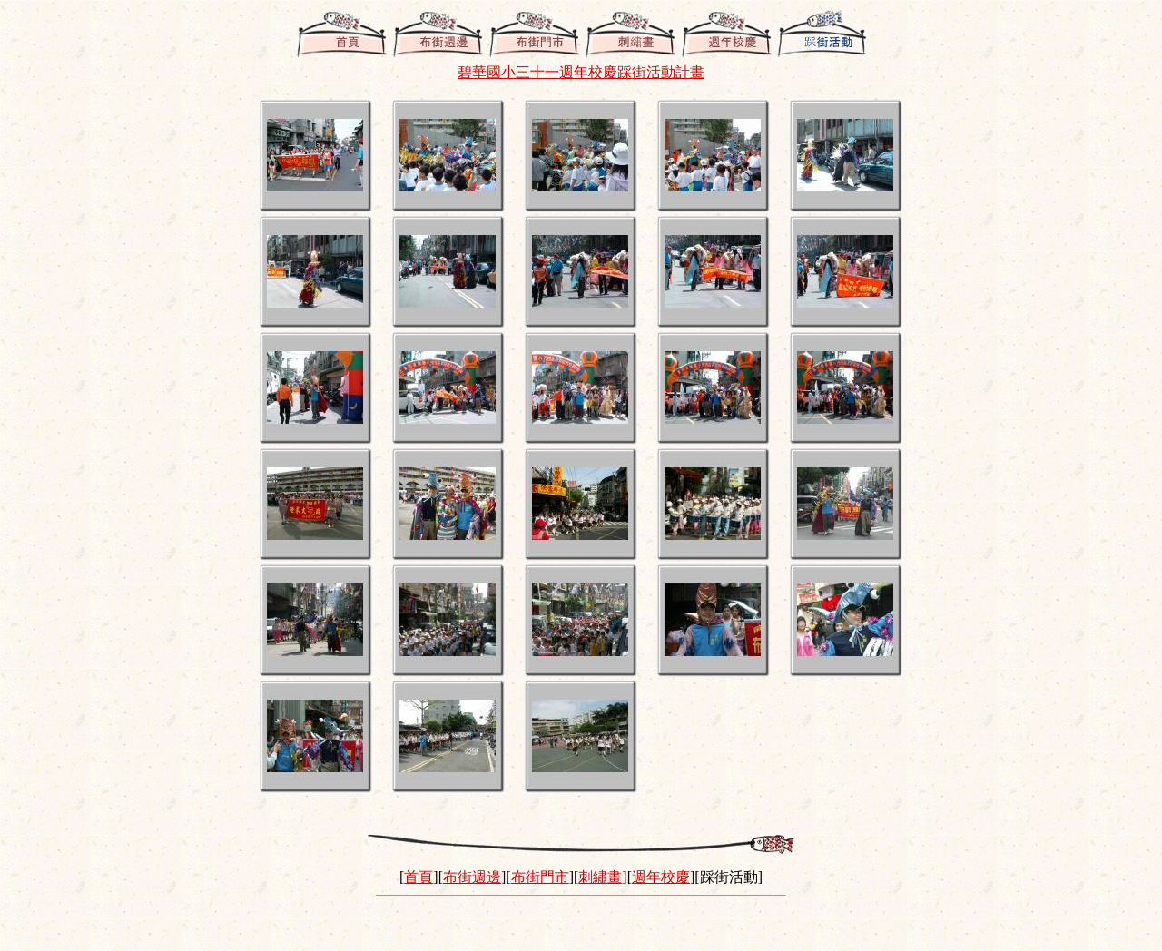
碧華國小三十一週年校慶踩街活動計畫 (581, 72)
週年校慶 (661, 877)
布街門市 (540, 877)
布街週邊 (472, 877)
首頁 (418, 877)
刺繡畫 (600, 877)
